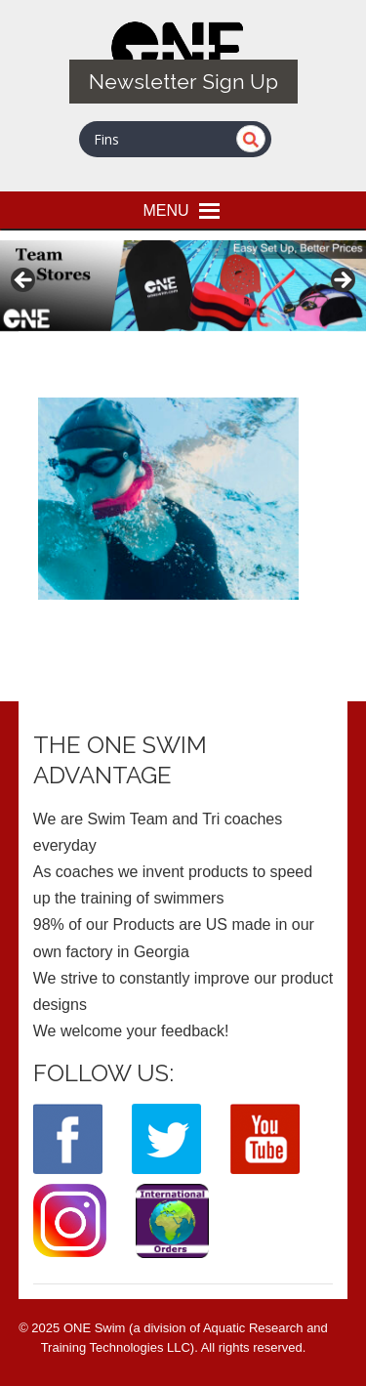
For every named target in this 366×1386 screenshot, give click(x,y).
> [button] (341, 281)
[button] (165, 210)
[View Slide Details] (183, 285)
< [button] (24, 281)
